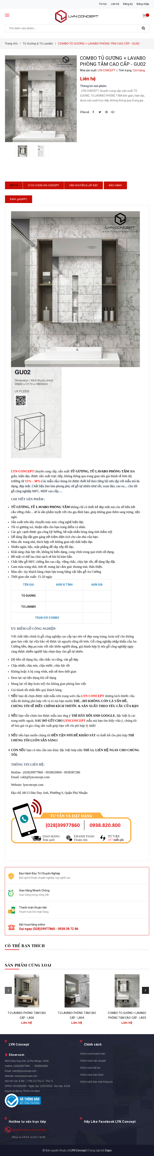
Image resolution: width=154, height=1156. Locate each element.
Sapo (108, 1150)
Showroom (16, 1054)
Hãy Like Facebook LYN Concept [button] (110, 1122)
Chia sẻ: (85, 112)
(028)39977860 (44, 929)
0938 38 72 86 (68, 929)
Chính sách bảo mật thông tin (96, 1081)
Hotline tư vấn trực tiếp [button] (27, 1122)
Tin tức (103, 3)
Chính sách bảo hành (91, 1074)
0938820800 (41, 1066)
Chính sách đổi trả (90, 1067)
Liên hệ (115, 3)
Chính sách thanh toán (92, 1053)
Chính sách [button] (92, 1044)
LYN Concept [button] (19, 1044)
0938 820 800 (38, 1130)
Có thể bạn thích (25, 946)
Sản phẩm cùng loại (28, 965)
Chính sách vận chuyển (93, 1060)
